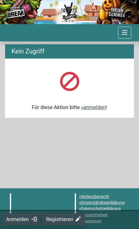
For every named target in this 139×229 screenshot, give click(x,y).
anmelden (94, 107)
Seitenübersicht (95, 196)
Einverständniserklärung (103, 202)
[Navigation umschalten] (124, 33)
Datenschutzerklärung (101, 208)
